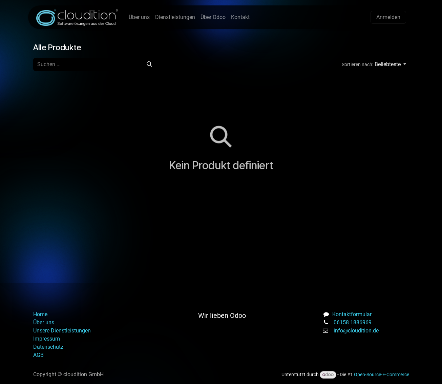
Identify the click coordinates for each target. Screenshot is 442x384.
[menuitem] (139, 17)
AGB (38, 355)
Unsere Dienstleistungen (62, 330)
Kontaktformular (352, 314)
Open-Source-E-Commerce (381, 374)
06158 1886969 (353, 322)
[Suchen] (149, 64)
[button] (373, 64)
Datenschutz (49, 347)
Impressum (46, 338)
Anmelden (388, 17)
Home (40, 314)
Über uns (43, 322)
